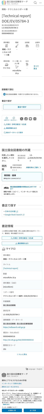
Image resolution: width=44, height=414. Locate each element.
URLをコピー (13, 119)
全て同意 (33, 410)
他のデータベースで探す (13, 132)
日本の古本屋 (11, 211)
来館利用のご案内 (34, 167)
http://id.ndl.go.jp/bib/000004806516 (18, 339)
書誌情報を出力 (10, 128)
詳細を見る (6, 404)
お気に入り (6, 119)
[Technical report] (10, 268)
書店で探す (22, 107)
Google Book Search (15, 214)
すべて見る (36, 67)
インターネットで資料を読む (12, 383)
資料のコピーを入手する (10, 387)
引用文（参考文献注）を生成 (15, 124)
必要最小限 (12, 410)
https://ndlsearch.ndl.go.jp (14, 327)
